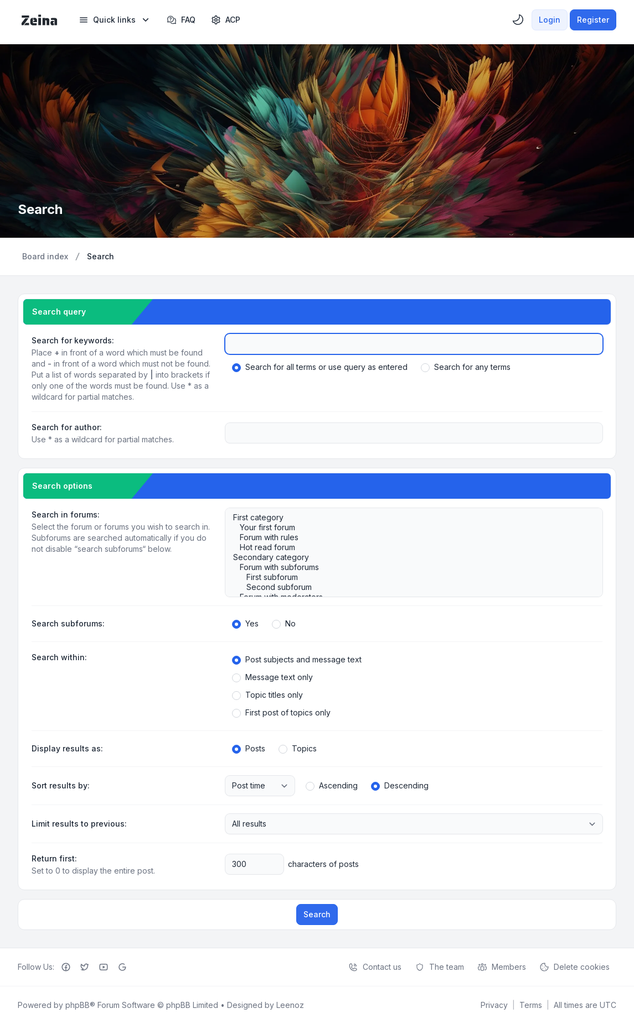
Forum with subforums (408, 567)
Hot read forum (408, 547)
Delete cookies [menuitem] (574, 967)
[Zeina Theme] (39, 20)
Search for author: (67, 427)
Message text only (272, 677)
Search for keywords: (73, 340)
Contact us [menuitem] (374, 967)
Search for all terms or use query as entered (320, 367)
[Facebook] (66, 967)
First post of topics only (281, 713)
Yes (245, 624)
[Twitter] (85, 967)
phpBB (77, 1005)
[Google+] (122, 967)
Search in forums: (66, 514)
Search (317, 914)
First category (408, 518)
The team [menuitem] (439, 967)
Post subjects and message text (297, 660)
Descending (400, 786)
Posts (248, 749)
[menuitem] (115, 20)
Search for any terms (466, 367)
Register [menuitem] (593, 19)
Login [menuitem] (549, 19)
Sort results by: (61, 785)
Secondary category (408, 557)
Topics (298, 749)
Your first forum (408, 527)
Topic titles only (267, 695)
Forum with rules (408, 537)
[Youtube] (103, 967)
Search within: (59, 657)
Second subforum (408, 587)
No (284, 624)
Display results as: (67, 748)
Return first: (54, 858)
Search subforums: (68, 623)
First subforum (408, 577)
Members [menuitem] (501, 967)
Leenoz (290, 1005)
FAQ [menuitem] (181, 20)
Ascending (332, 786)
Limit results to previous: (79, 823)
